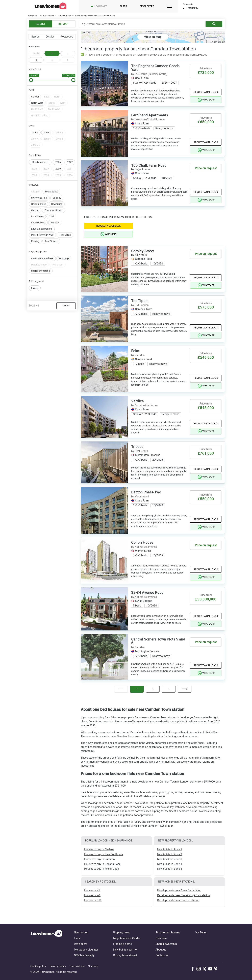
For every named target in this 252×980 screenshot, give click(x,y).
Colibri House (142, 542)
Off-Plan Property (84, 955)
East (46, 88)
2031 (70, 160)
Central (35, 88)
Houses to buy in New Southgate (103, 854)
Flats (123, 6)
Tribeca (137, 447)
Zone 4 (34, 130)
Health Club (65, 226)
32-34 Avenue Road (147, 592)
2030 (58, 160)
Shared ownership (166, 943)
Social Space (51, 183)
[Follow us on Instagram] (199, 968)
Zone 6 (59, 130)
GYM (51, 208)
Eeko (135, 351)
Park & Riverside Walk (42, 226)
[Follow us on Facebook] (193, 968)
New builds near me (125, 949)
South (51, 94)
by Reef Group (139, 451)
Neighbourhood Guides (126, 938)
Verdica (137, 401)
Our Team (201, 932)
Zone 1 (34, 124)
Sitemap (93, 966)
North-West (37, 94)
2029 (46, 160)
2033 (34, 166)
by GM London (140, 305)
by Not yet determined (144, 546)
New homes (100, 6)
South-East (37, 100)
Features (33, 176)
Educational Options (41, 220)
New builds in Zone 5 (169, 868)
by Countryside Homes (144, 405)
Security (35, 183)
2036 (70, 166)
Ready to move (40, 153)
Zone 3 (59, 124)
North (57, 88)
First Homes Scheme (168, 932)
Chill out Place (38, 195)
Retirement (57, 256)
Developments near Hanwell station (178, 900)
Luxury (34, 279)
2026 (58, 153)
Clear (66, 297)
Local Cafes (37, 208)
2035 (58, 166)
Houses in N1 (92, 890)
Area (31, 81)
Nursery (55, 214)
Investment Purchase (42, 250)
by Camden (138, 355)
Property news (121, 932)
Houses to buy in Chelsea (99, 849)
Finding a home (122, 943)
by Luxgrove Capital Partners (148, 119)
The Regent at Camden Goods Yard (155, 68)
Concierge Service (53, 201)
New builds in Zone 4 (169, 864)
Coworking (56, 195)
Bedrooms (34, 46)
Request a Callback (206, 92)
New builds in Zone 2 (169, 854)
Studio (36, 53)
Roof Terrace (51, 232)
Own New (161, 938)
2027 (70, 153)
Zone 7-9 (35, 136)
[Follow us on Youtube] (211, 968)
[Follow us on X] (205, 968)
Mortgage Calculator (86, 949)
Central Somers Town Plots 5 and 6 (158, 641)
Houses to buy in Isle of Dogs (101, 868)
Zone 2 (47, 124)
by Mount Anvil (140, 496)
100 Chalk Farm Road (148, 165)
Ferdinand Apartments (149, 115)
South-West (54, 100)
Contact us (162, 955)
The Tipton (139, 301)
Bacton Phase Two (146, 492)
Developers (147, 6)
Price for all (35, 69)
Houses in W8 (92, 895)
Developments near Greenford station (179, 890)
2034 (46, 166)
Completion (35, 147)
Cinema (35, 201)
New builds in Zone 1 (169, 849)
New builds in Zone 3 (169, 859)
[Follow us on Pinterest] (217, 968)
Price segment (36, 273)
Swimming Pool (39, 189)
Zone (31, 117)
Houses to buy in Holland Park (102, 864)
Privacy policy (57, 966)
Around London (39, 107)
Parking (35, 232)
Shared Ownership (40, 262)
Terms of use (77, 966)
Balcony (57, 189)
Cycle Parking (38, 214)
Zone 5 (47, 130)
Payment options (38, 243)
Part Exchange (38, 256)
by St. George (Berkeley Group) (149, 74)
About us (161, 949)
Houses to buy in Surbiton (99, 859)
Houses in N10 (93, 900)
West (62, 94)
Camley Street (142, 251)
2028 (34, 160)
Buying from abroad (125, 955)
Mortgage (64, 250)
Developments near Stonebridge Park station (183, 895)
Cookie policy (38, 966)
